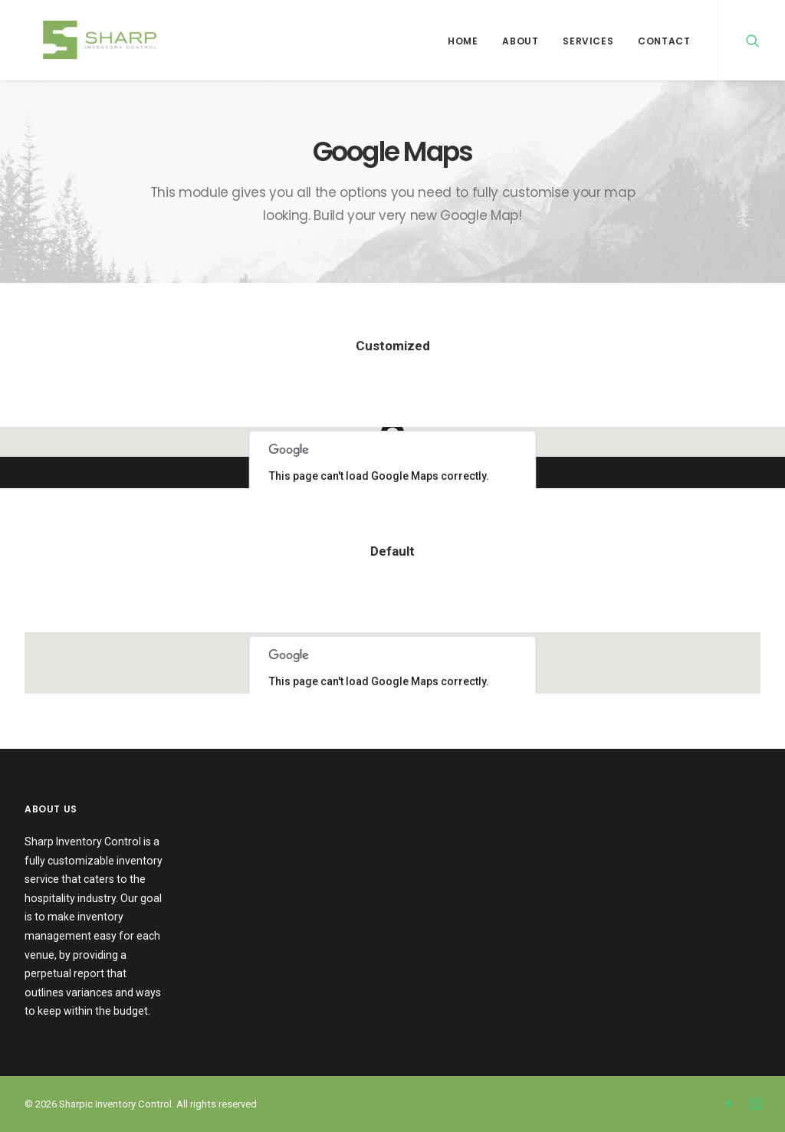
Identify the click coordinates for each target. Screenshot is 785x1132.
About (520, 41)
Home (463, 41)
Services (588, 41)
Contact (664, 41)
